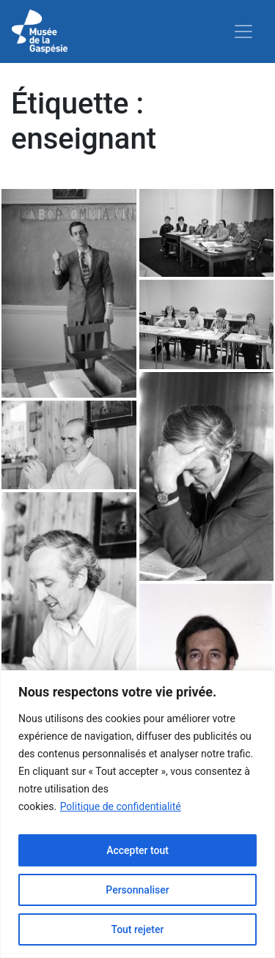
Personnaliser (137, 890)
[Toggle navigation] (243, 31)
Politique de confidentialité (120, 806)
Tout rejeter (137, 929)
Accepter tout (137, 850)
